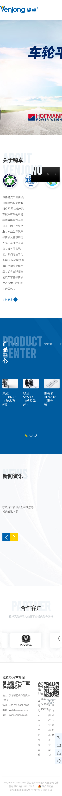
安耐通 (48, 344)
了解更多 (10, 299)
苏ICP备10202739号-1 (25, 786)
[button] (26, 435)
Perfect (44, 708)
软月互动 (47, 790)
